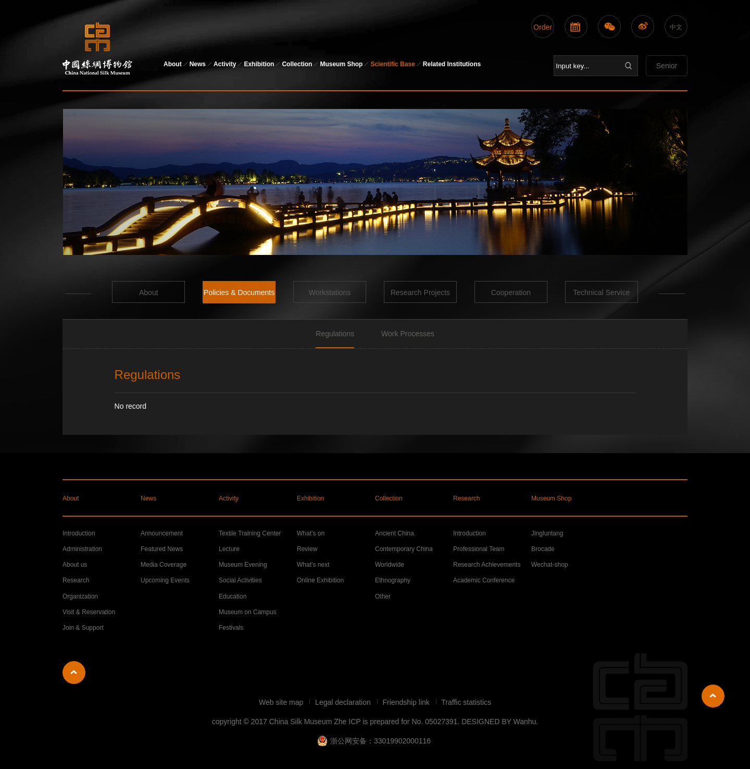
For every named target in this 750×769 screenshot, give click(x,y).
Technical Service (601, 292)
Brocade (543, 549)
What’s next (313, 564)
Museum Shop (341, 64)
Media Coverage (163, 564)
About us (75, 564)
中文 (676, 27)
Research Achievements (486, 564)
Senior (666, 66)
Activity (225, 64)
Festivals (231, 627)
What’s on (310, 533)
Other (383, 596)
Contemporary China (404, 549)
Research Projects (420, 292)
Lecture (229, 549)
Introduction (79, 533)
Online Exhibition (320, 580)
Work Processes (407, 333)
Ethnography (392, 580)
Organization (80, 596)
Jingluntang (547, 533)
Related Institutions (452, 64)
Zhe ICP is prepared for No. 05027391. (396, 721)
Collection (297, 64)
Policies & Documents (239, 292)
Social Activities (240, 580)
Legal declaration (344, 702)
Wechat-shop (549, 564)
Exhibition (259, 64)
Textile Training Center (250, 533)
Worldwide (389, 564)
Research (466, 498)
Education (232, 596)
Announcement (162, 533)
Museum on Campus (248, 612)
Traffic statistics (466, 702)
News (198, 64)
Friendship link (407, 702)
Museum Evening (243, 564)
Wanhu (524, 721)
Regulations (335, 333)
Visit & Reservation (89, 612)
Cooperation (511, 292)
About (173, 64)
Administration (82, 549)
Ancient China (394, 533)
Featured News (162, 549)
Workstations (330, 292)
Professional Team (479, 549)
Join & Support (83, 627)
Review (307, 549)
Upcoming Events (165, 580)
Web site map (282, 702)
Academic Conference (484, 580)
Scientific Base (392, 64)
